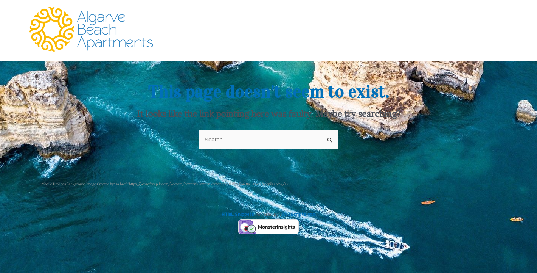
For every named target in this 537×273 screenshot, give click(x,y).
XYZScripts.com (299, 214)
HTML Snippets (238, 214)
